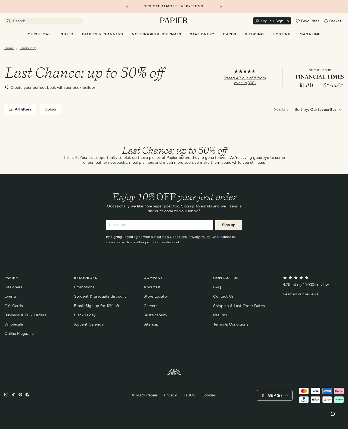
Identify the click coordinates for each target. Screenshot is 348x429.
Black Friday (85, 315)
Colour (51, 109)
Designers (13, 287)
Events (10, 296)
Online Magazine (19, 334)
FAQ (217, 287)
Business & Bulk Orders (25, 315)
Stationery (28, 48)
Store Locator (156, 296)
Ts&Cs (189, 395)
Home (9, 48)
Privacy (170, 395)
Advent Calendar (89, 324)
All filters (20, 109)
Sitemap (151, 324)
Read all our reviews (300, 294)
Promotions (84, 287)
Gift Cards (13, 306)
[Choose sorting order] (327, 110)
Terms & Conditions (172, 237)
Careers (150, 306)
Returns (220, 315)
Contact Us (223, 296)
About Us (152, 287)
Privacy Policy (199, 237)
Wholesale (13, 324)
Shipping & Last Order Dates (239, 306)
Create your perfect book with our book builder (49, 87)
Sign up (228, 225)
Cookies (208, 395)
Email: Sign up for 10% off (96, 306)
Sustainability (155, 315)
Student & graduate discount (100, 296)
